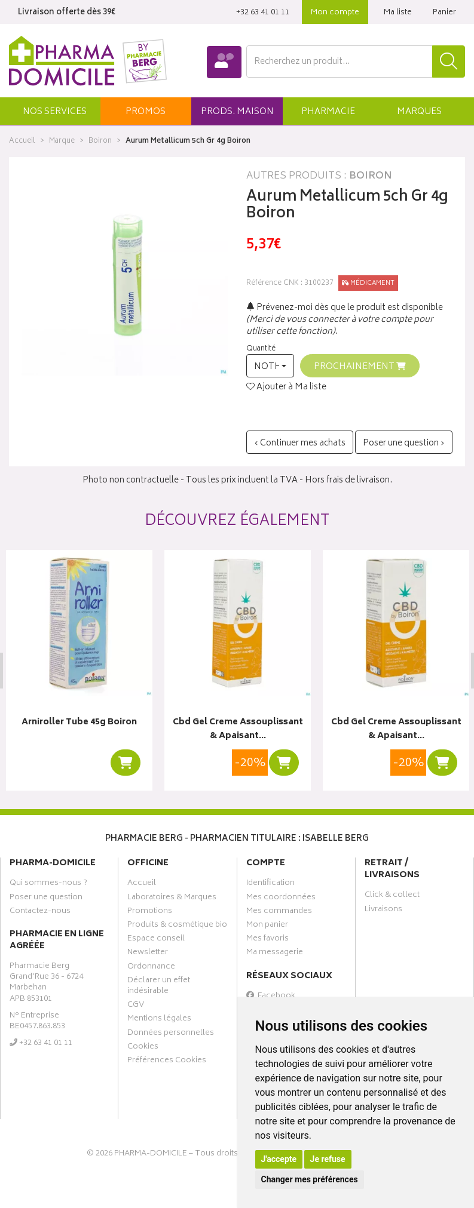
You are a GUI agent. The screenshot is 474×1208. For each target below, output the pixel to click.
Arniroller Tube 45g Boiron (79, 723)
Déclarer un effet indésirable (158, 987)
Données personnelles (170, 1034)
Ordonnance (151, 968)
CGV (135, 1006)
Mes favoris (267, 940)
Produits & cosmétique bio (177, 926)
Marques (419, 111)
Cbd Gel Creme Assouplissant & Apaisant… (237, 729)
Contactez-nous (40, 912)
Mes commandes (279, 912)
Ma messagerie (274, 954)
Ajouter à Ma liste (286, 388)
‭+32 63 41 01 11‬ (262, 13)
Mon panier (267, 926)
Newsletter (147, 954)
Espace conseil (156, 940)
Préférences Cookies (166, 1062)
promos (146, 111)
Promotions (149, 912)
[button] (54, 111)
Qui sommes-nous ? (48, 884)
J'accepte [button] (279, 1159)
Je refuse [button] (327, 1159)
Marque (62, 141)
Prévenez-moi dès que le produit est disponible (344, 307)
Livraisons (383, 911)
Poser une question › (404, 443)
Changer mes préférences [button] (309, 1179)
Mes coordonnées (281, 899)
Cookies (142, 1048)
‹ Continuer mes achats (299, 443)
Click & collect (392, 896)
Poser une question (46, 899)
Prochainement (360, 366)
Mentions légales (159, 1020)
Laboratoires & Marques (171, 899)
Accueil (22, 141)
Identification (270, 884)
